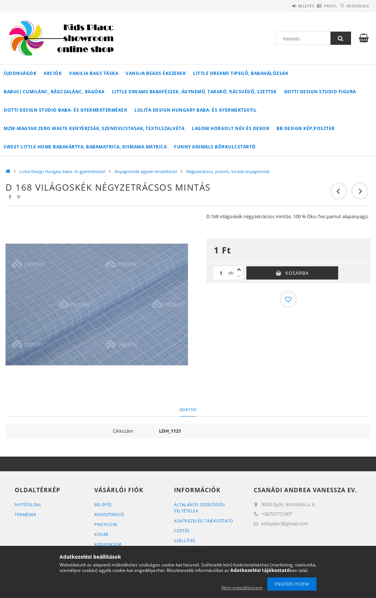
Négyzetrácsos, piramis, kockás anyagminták (228, 171)
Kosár (101, 534)
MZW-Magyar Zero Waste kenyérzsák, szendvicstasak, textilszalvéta (94, 128)
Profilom (105, 524)
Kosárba (297, 273)
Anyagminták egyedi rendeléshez (146, 171)
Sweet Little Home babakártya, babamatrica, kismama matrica (85, 147)
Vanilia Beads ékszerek (156, 73)
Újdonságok (20, 73)
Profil (318, 5)
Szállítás (184, 540)
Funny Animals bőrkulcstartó (215, 147)
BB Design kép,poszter (305, 128)
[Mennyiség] (221, 273)
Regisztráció (109, 514)
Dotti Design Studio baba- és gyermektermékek (65, 110)
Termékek (25, 514)
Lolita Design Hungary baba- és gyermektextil (195, 110)
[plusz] (239, 269)
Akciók (53, 73)
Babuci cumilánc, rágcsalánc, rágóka (54, 92)
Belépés (286, 5)
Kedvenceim (107, 544)
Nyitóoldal (28, 504)
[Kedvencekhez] (288, 299)
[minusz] (239, 276)
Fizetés (182, 530)
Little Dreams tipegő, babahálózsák (240, 73)
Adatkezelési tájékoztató (203, 520)
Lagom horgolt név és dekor (230, 128)
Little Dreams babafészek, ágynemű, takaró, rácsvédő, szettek (194, 92)
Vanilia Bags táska (93, 73)
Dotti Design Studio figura (320, 92)
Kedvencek (353, 5)
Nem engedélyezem (242, 587)
